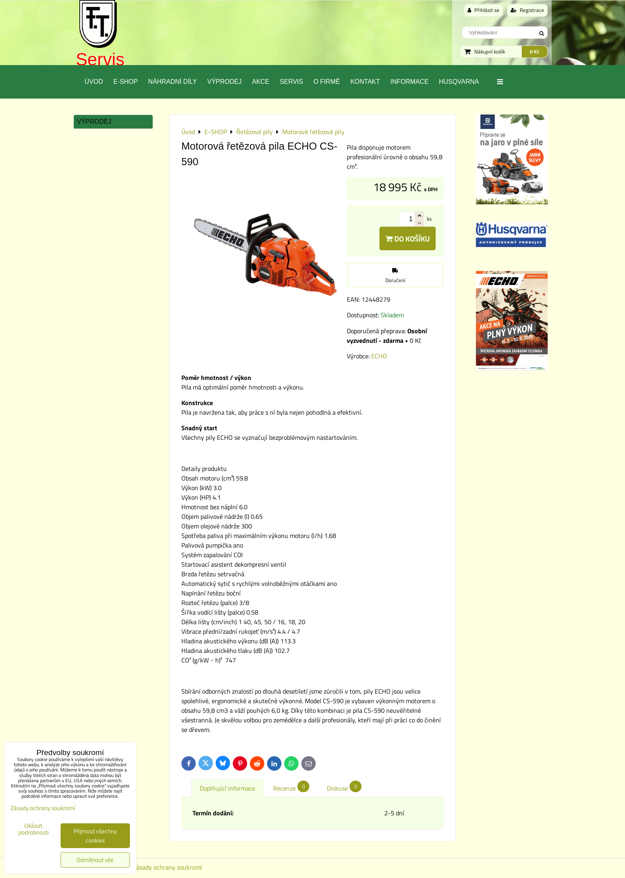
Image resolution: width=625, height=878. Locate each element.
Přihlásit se (483, 10)
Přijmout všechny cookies (95, 836)
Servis (100, 59)
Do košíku (407, 238)
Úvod (94, 81)
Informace (409, 81)
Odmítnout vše (95, 859)
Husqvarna (459, 81)
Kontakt (365, 81)
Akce (260, 81)
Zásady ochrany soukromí (167, 867)
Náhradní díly (172, 81)
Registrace (527, 10)
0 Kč (534, 51)
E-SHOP (125, 81)
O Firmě (326, 81)
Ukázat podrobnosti (33, 829)
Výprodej (224, 81)
